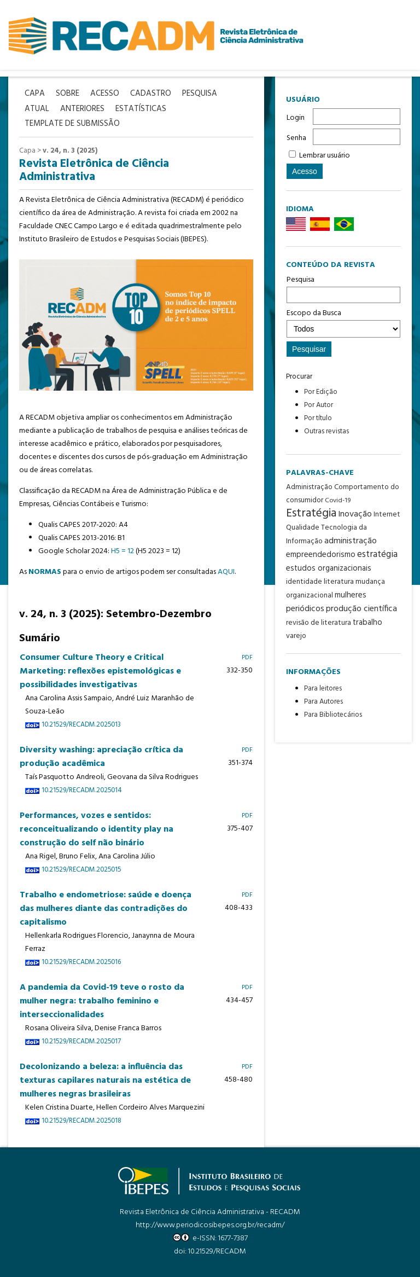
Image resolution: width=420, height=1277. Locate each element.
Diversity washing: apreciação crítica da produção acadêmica (101, 757)
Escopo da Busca (343, 322)
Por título (318, 418)
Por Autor (318, 405)
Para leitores (323, 688)
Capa (27, 150)
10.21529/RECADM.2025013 (81, 724)
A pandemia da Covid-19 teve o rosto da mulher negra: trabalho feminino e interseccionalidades (102, 1001)
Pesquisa (343, 288)
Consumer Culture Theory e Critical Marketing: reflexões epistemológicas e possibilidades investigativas (100, 671)
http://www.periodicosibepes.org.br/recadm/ (210, 1225)
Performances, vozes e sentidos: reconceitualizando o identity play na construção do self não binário (96, 829)
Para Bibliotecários (333, 715)
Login (296, 118)
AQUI (226, 572)
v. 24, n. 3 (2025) (70, 150)
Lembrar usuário (324, 155)
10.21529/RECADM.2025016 (81, 962)
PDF (247, 657)
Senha (296, 138)
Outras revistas (326, 431)
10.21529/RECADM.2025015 (81, 869)
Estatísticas (140, 109)
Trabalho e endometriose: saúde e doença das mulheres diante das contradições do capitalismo (105, 909)
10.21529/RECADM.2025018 (81, 1121)
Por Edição (320, 392)
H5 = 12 (122, 551)
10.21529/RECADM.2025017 (81, 1041)
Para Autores (323, 701)
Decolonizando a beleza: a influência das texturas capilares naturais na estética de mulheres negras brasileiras (105, 1080)
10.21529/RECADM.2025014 (81, 790)
